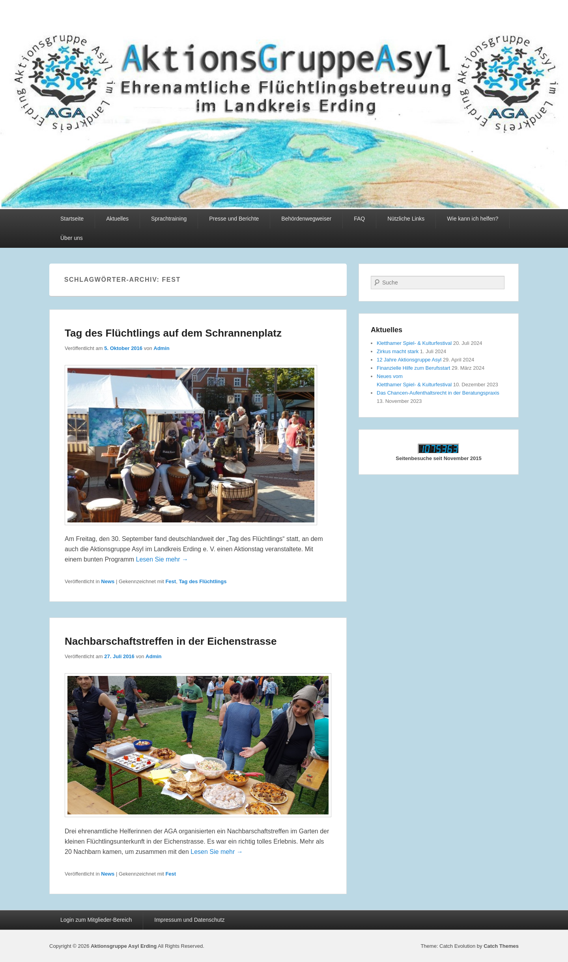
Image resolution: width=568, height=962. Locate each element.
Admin (161, 348)
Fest (170, 581)
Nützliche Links (405, 218)
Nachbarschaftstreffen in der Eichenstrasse (171, 641)
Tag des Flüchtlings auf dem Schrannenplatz (173, 333)
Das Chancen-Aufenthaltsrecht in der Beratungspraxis (438, 393)
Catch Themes (501, 946)
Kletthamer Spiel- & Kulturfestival (414, 343)
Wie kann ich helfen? (472, 218)
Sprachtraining (169, 218)
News (107, 581)
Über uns (71, 238)
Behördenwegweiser (306, 218)
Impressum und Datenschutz (189, 920)
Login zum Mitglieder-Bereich (96, 920)
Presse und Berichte (234, 218)
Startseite (72, 218)
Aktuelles (117, 218)
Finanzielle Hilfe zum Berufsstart (413, 368)
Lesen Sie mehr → (162, 559)
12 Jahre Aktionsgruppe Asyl (409, 360)
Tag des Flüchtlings (202, 581)
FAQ (359, 218)
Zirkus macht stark (398, 351)
